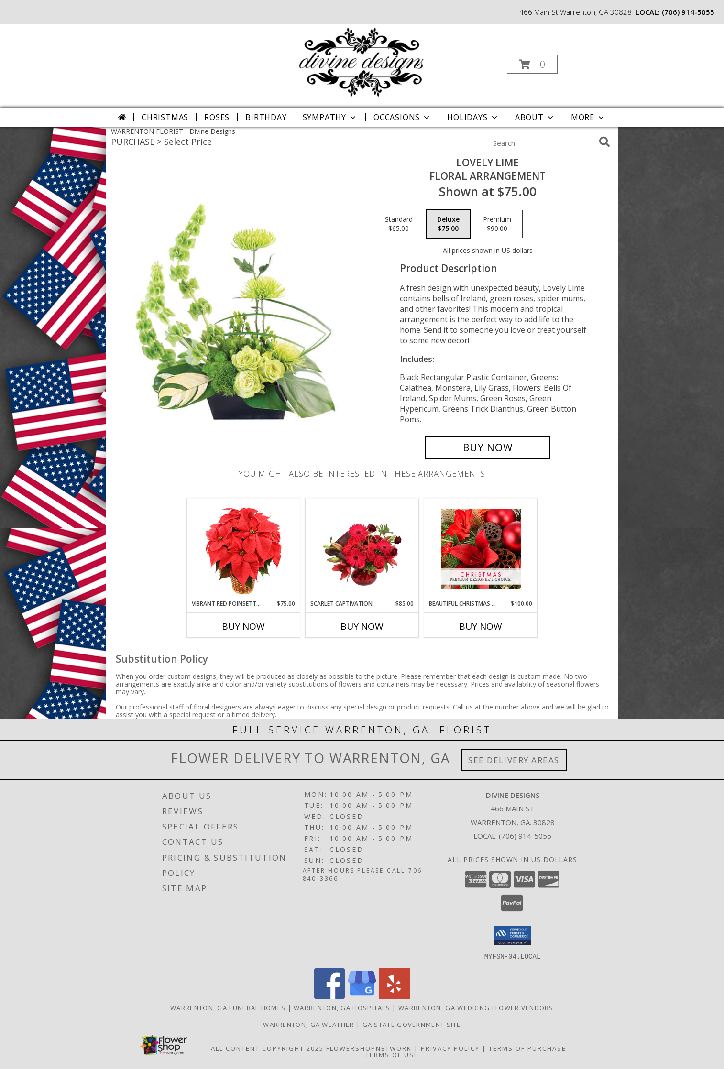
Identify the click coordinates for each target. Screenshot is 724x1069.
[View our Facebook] (329, 995)
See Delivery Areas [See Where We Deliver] (513, 759)
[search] (604, 142)
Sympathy (330, 117)
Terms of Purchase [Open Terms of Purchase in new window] (527, 1048)
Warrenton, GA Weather (308, 1024)
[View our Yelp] (394, 995)
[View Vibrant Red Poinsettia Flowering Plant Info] (244, 549)
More (588, 117)
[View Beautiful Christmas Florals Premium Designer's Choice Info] (481, 549)
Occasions (402, 117)
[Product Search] (543, 143)
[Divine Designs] (361, 61)
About (535, 117)
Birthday (265, 117)
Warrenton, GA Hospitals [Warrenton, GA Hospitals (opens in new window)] (342, 1007)
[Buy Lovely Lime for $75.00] (487, 447)
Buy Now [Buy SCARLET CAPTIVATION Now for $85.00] (362, 626)
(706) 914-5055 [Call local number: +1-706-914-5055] (688, 12)
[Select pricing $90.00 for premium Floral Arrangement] (497, 224)
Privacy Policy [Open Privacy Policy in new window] (450, 1048)
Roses (217, 117)
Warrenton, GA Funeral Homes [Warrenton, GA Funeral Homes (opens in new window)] (227, 1007)
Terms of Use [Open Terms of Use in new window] (391, 1054)
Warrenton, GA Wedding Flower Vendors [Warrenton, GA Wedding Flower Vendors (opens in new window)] (476, 1007)
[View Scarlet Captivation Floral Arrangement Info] (362, 549)
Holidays (473, 117)
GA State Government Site (411, 1024)
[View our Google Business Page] (362, 995)
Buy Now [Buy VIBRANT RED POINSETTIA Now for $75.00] (243, 626)
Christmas (165, 117)
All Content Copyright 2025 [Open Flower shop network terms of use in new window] (267, 1048)
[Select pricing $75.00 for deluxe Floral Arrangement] (448, 224)
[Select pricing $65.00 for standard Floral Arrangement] (399, 224)
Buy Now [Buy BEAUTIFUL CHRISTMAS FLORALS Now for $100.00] (480, 626)
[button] (532, 64)
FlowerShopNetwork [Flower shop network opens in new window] (369, 1048)
